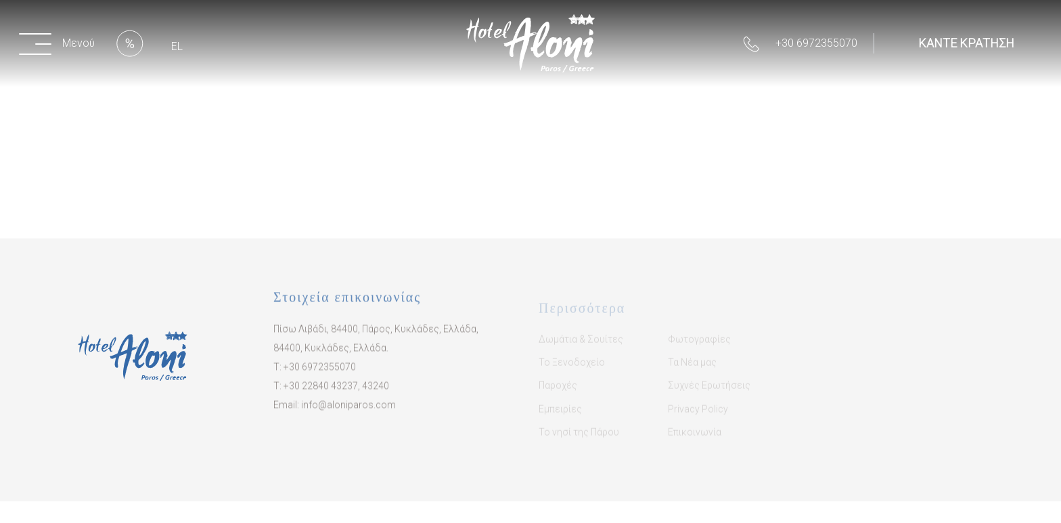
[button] (59, 43)
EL (177, 46)
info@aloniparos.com (348, 412)
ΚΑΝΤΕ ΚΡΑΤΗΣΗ (966, 43)
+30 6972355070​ (320, 374)
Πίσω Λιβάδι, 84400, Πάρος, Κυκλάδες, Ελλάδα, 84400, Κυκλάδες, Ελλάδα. (375, 346)
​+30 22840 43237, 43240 (336, 393)
